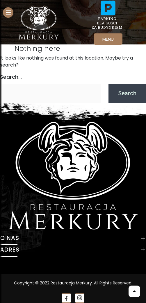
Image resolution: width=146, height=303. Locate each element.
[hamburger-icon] (8, 12)
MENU (108, 39)
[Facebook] (66, 298)
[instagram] (79, 298)
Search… (11, 76)
